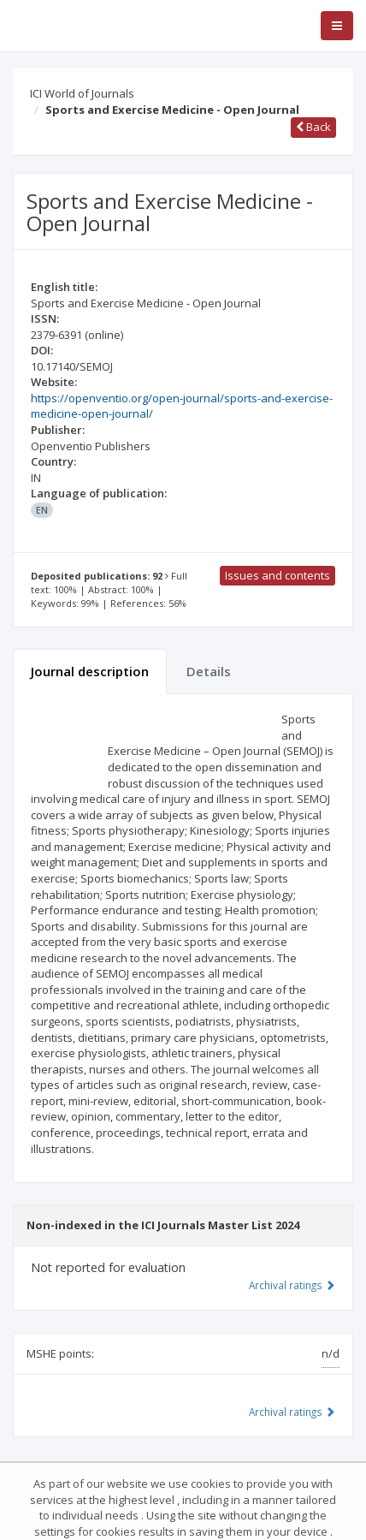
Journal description (90, 671)
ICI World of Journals (82, 93)
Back (313, 126)
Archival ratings (292, 1285)
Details (208, 671)
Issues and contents (277, 575)
